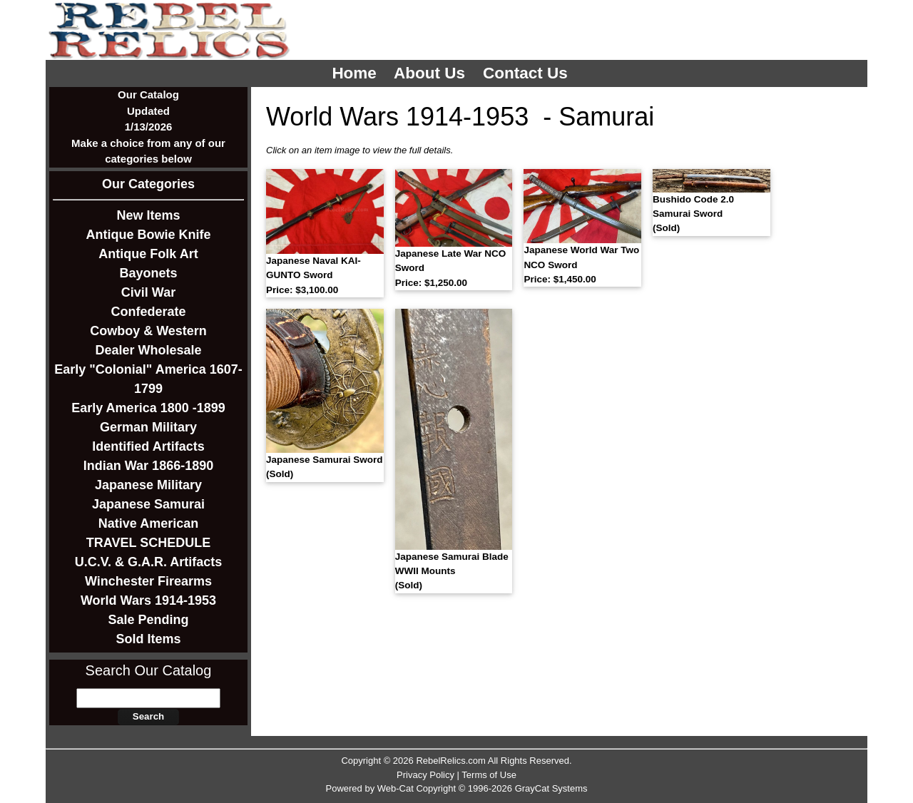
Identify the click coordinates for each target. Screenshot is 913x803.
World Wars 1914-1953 (148, 600)
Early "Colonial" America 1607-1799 (148, 379)
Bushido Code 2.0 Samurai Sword (693, 214)
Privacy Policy (425, 774)
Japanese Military (148, 485)
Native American (148, 523)
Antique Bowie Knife (148, 234)
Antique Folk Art (148, 254)
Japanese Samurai (148, 504)
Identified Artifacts (148, 446)
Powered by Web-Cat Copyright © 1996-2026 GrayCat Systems (456, 788)
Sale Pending (148, 620)
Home (356, 73)
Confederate (148, 312)
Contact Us (527, 73)
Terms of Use (488, 774)
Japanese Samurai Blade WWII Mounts (452, 571)
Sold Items (148, 639)
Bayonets (148, 273)
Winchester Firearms (148, 581)
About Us (431, 73)
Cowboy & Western (148, 331)
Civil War (148, 292)
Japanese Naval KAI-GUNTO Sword (313, 275)
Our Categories (148, 184)
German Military (148, 427)
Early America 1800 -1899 (148, 408)
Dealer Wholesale (148, 350)
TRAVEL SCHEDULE (148, 543)
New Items (148, 215)
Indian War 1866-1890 (148, 466)
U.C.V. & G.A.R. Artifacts (149, 562)
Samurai (606, 116)
